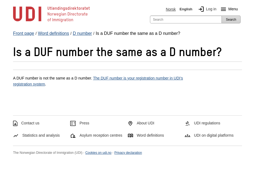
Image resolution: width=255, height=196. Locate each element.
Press (84, 123)
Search (231, 20)
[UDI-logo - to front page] (51, 22)
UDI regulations (207, 123)
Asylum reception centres (100, 135)
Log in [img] (206, 9)
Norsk (171, 9)
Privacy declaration (128, 153)
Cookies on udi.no (98, 153)
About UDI (145, 123)
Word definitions (150, 135)
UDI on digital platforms (214, 135)
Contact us (30, 123)
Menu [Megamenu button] (228, 9)
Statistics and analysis (41, 135)
